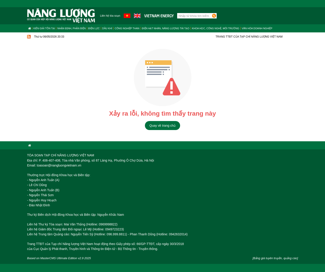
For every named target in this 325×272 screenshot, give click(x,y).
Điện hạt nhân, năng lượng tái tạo (165, 28)
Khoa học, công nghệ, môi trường (215, 28)
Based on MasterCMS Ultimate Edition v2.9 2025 (59, 258)
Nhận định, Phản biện (71, 28)
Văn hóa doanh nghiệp (257, 28)
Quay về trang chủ (162, 125)
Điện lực (94, 28)
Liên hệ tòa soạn (110, 15)
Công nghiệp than (127, 28)
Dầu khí (107, 28)
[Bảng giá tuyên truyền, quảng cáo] (275, 258)
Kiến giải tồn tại (44, 28)
